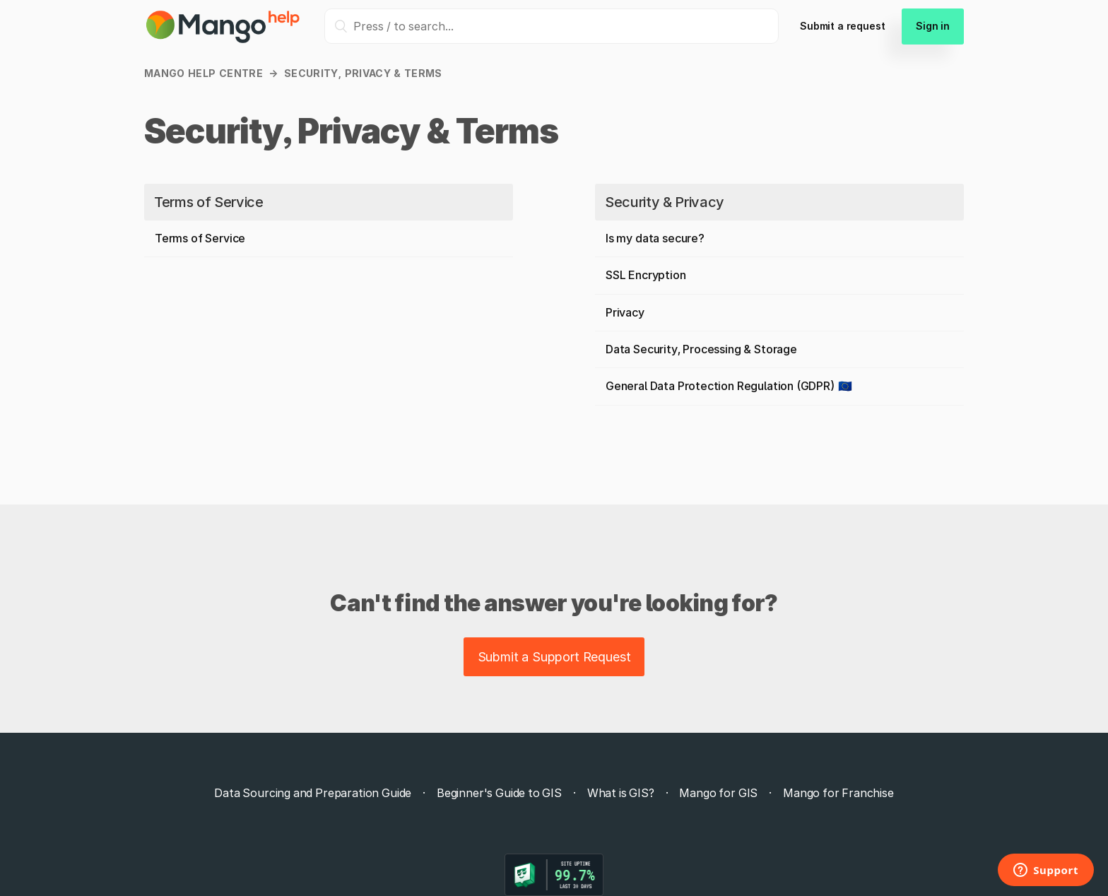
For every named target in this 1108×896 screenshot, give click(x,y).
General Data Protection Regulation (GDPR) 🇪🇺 (728, 386)
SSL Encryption (646, 275)
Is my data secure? (655, 238)
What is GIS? (620, 793)
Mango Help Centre (203, 73)
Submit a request (842, 26)
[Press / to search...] (551, 26)
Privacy (625, 312)
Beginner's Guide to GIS (499, 793)
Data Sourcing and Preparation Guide (312, 793)
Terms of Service (209, 202)
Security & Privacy (664, 202)
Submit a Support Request (554, 656)
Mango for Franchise (838, 793)
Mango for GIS (718, 793)
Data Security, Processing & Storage (701, 349)
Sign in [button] (933, 26)
